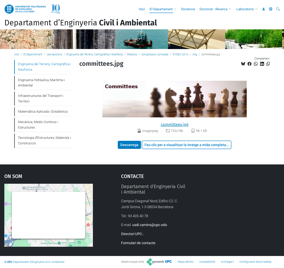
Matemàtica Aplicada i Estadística (42, 111)
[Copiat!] (268, 64)
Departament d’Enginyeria (80, 23)
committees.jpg (174, 124)
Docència (188, 9)
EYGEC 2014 (180, 54)
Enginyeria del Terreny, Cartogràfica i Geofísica (94, 54)
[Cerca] (278, 9)
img (194, 54)
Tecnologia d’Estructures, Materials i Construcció (44, 140)
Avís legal (226, 261)
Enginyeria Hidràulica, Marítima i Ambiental (41, 82)
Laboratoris (245, 9)
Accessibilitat (207, 261)
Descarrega (129, 145)
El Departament (161, 9)
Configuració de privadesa (255, 261)
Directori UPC (131, 234)
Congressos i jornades (154, 54)
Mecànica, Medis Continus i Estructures (38, 124)
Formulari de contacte (138, 243)
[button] (176, 9)
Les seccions (54, 54)
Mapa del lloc (186, 261)
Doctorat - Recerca (213, 9)
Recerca (132, 54)
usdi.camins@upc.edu (149, 225)
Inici (142, 9)
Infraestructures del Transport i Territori (40, 98)
